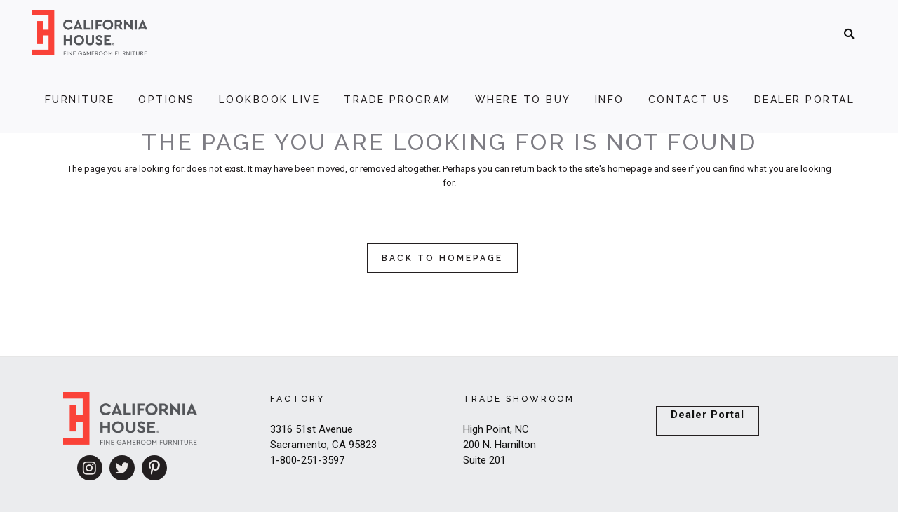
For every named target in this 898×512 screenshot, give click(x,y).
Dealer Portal (707, 414)
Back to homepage (442, 258)
